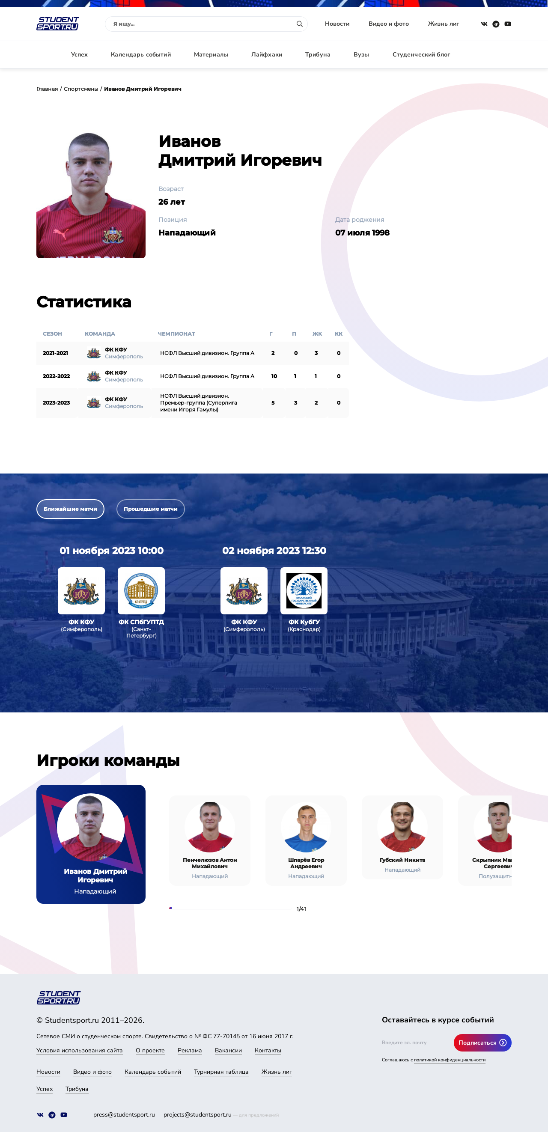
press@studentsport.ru (124, 1115)
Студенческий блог (421, 55)
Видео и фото (389, 24)
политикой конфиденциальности (449, 1060)
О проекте (150, 1050)
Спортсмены (81, 89)
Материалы (211, 55)
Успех (79, 55)
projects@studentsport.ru (198, 1115)
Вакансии (228, 1050)
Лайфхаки (266, 55)
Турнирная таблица (221, 1072)
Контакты (268, 1050)
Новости (337, 24)
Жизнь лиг (443, 24)
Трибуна (318, 55)
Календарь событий (140, 55)
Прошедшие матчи (151, 509)
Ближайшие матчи (70, 509)
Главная (47, 89)
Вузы (361, 55)
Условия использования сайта (79, 1050)
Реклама (190, 1050)
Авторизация (492, 54)
